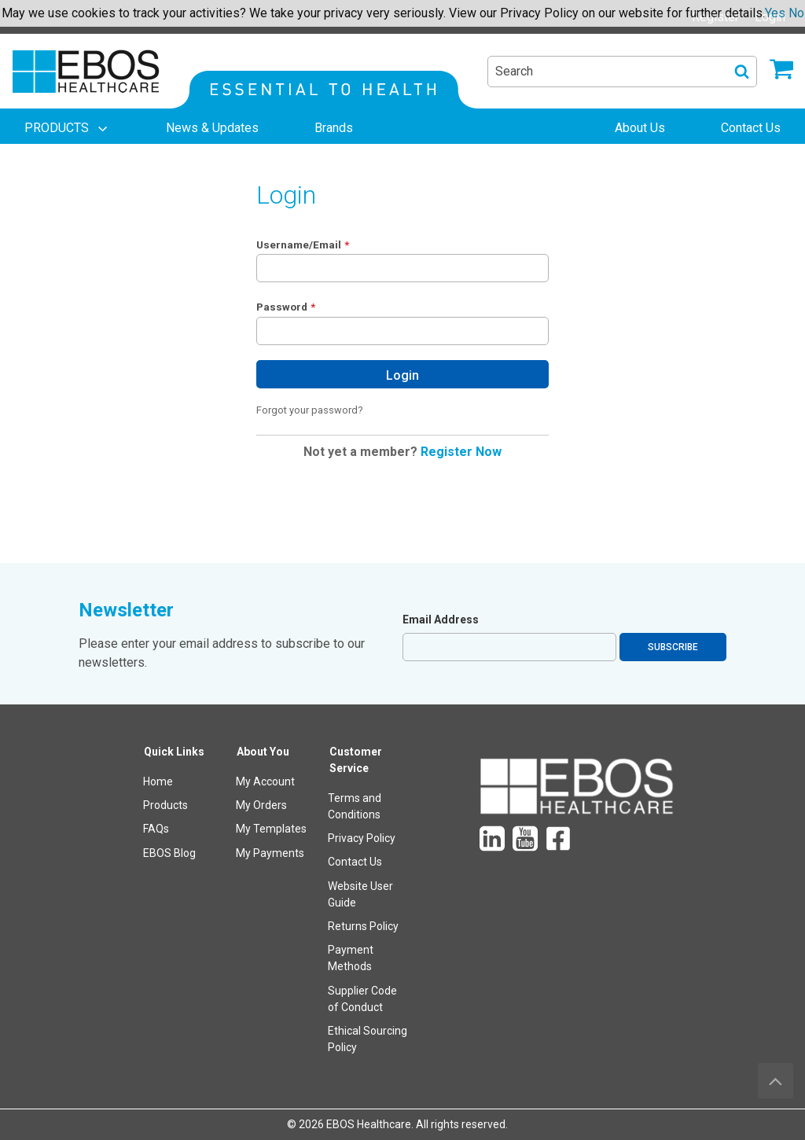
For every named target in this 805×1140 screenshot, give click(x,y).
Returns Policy (363, 926)
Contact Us (355, 861)
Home (158, 781)
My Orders (261, 805)
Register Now (461, 451)
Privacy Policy (361, 838)
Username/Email (298, 244)
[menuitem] (68, 128)
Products (165, 805)
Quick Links (174, 751)
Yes (775, 13)
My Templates (271, 828)
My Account (265, 781)
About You (263, 751)
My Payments (270, 853)
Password (281, 306)
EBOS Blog (169, 853)
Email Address (440, 619)
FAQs (156, 828)
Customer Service (355, 759)
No (796, 13)
